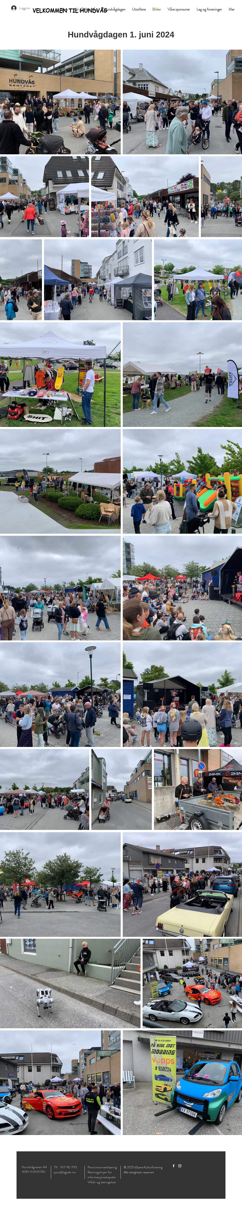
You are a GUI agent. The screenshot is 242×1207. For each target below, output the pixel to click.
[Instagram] (180, 1166)
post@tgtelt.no (65, 1172)
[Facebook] (174, 1166)
